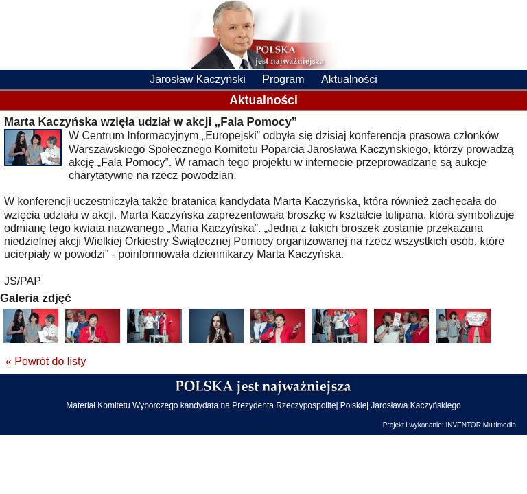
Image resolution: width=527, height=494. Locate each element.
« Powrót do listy (45, 361)
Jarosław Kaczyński (198, 79)
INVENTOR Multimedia (480, 425)
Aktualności (349, 79)
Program (283, 79)
